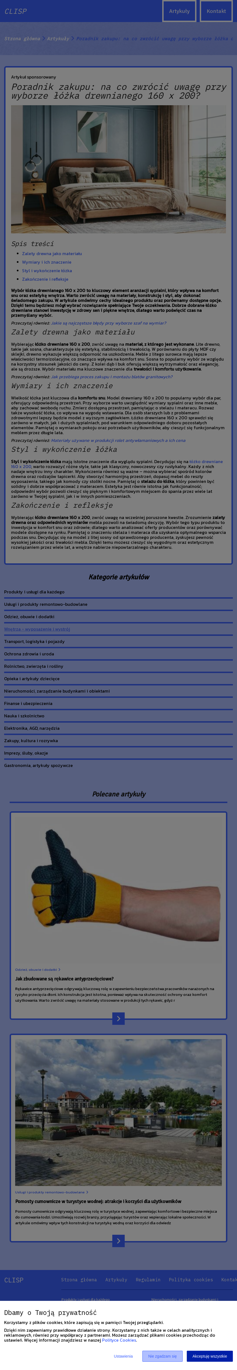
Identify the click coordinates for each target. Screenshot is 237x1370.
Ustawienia (123, 1356)
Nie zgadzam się (162, 1356)
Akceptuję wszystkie (210, 1356)
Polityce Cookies (119, 1340)
